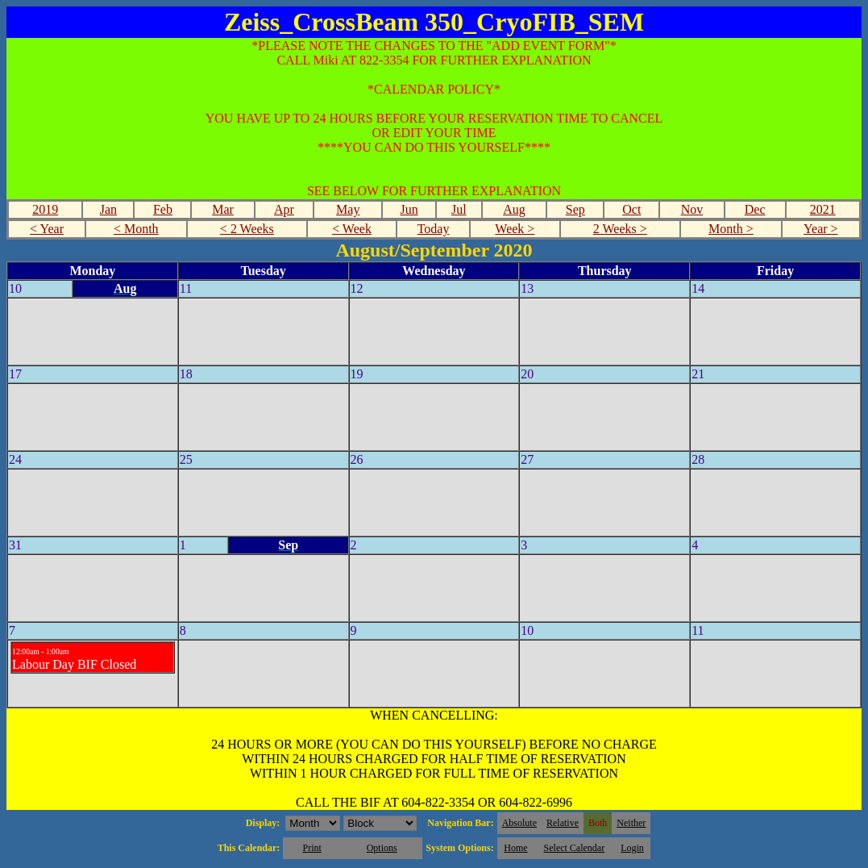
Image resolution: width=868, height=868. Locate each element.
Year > (821, 229)
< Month (136, 229)
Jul (459, 209)
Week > (514, 229)
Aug (514, 209)
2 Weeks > (620, 229)
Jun (408, 209)
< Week (352, 229)
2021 (823, 209)
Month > (731, 229)
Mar (223, 209)
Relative (562, 822)
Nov (692, 209)
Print (311, 847)
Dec (755, 209)
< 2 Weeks (247, 229)
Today (433, 229)
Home (515, 847)
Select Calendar (574, 847)
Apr (284, 209)
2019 (45, 209)
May (347, 209)
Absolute (519, 822)
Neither (631, 822)
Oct (631, 209)
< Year (47, 229)
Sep (575, 209)
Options (382, 847)
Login (632, 847)
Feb (162, 209)
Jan (108, 209)
